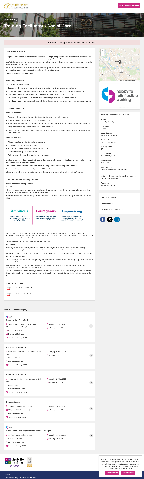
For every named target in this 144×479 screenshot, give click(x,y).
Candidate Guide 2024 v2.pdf (20, 294)
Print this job (108, 203)
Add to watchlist (109, 198)
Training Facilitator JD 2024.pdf (21, 288)
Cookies (7, 469)
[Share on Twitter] (110, 219)
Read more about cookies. (124, 468)
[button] (119, 62)
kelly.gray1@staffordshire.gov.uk (76, 172)
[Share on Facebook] (102, 219)
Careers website (129, 5)
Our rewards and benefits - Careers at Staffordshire (74, 253)
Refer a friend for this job (112, 209)
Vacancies (10, 19)
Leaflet (121, 80)
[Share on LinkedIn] (117, 219)
